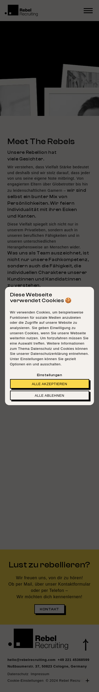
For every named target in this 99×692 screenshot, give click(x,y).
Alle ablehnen (49, 395)
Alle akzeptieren (49, 384)
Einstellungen (49, 375)
